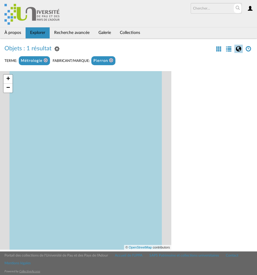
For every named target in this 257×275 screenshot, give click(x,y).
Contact (232, 255)
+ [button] (8, 79)
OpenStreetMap (140, 247)
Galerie (104, 33)
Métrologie (34, 60)
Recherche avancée (72, 33)
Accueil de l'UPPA (128, 255)
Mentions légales (17, 263)
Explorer (37, 33)
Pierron (103, 60)
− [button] (8, 88)
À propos (12, 33)
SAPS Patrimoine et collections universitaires (184, 255)
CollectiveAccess (29, 271)
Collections (130, 33)
